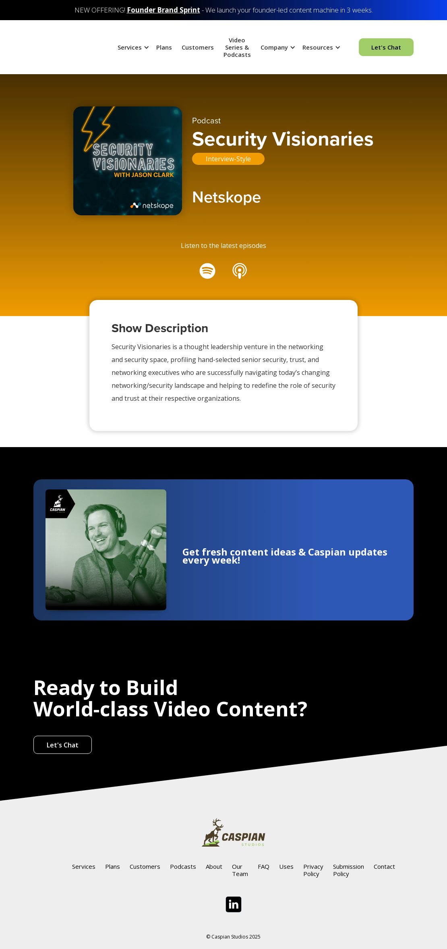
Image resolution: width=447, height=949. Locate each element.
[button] (132, 47)
